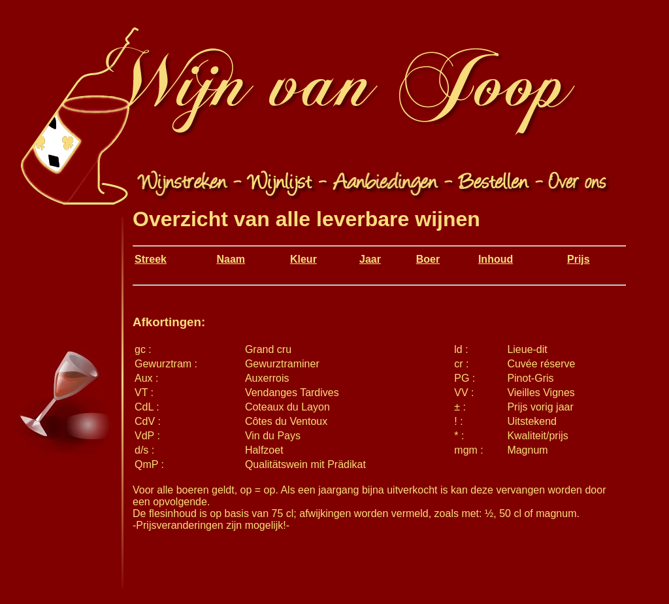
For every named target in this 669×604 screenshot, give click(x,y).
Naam (230, 259)
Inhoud (495, 259)
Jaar (370, 259)
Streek (151, 259)
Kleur (303, 259)
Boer (428, 259)
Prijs (578, 259)
